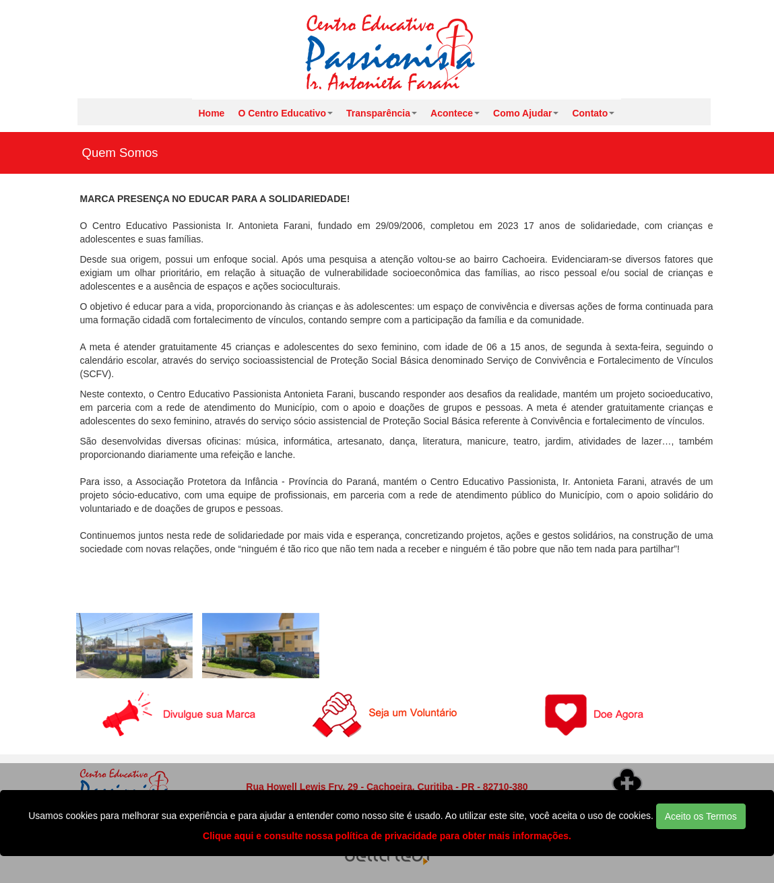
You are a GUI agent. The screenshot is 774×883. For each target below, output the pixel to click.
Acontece (455, 113)
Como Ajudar (525, 113)
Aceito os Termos (701, 816)
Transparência (381, 113)
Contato (593, 113)
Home (212, 113)
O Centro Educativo (285, 113)
